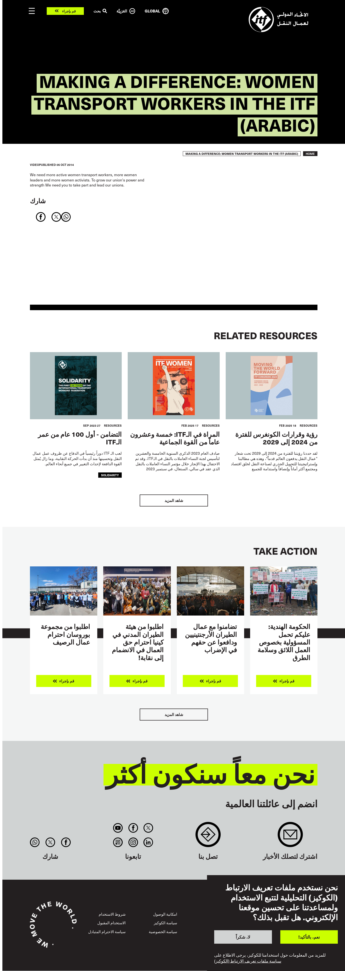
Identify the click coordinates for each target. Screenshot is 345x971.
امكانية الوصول (165, 914)
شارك (38, 200)
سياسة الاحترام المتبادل (107, 931)
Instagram (133, 842)
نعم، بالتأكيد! (309, 937)
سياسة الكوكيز (165, 922)
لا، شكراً (243, 937)
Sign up (290, 837)
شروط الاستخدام (112, 914)
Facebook (133, 828)
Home (310, 154)
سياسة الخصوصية (163, 931)
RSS (118, 842)
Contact (208, 837)
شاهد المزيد (174, 500)
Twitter (148, 828)
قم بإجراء (69, 11)
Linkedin (148, 842)
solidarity (110, 475)
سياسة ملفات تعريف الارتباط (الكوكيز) (247, 961)
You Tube (118, 828)
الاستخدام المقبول (111, 922)
